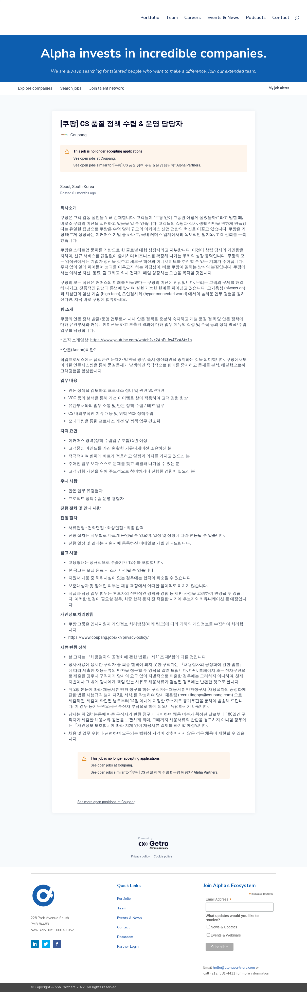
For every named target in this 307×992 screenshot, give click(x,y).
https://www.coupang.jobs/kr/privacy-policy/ (108, 637)
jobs (71, 88)
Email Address (218, 899)
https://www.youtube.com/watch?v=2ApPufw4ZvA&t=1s (141, 340)
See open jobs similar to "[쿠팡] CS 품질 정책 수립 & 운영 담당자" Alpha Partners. (137, 165)
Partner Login (128, 946)
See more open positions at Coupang (107, 802)
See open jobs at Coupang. (95, 158)
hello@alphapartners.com (234, 967)
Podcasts (256, 18)
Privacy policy (140, 856)
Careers (192, 18)
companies (35, 88)
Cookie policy (163, 856)
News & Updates (224, 927)
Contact (280, 18)
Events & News (223, 18)
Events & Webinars (226, 935)
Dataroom (125, 936)
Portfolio (149, 18)
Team (172, 18)
